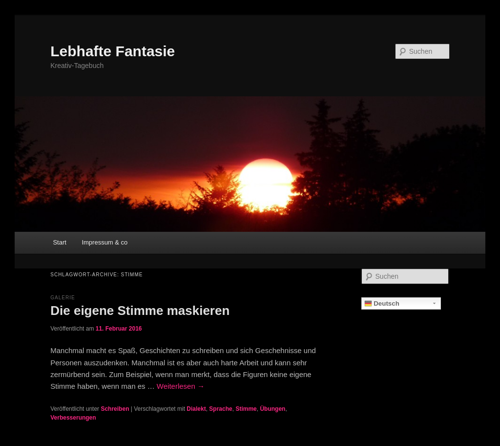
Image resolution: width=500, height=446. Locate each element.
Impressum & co (104, 242)
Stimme (245, 408)
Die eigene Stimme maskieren (139, 310)
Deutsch (381, 304)
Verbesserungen (73, 417)
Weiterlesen (181, 386)
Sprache (220, 408)
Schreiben (115, 408)
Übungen (272, 408)
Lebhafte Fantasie (112, 51)
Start (59, 242)
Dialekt (196, 408)
